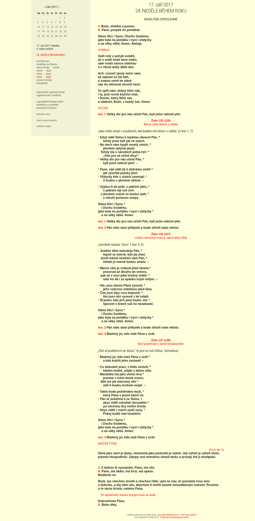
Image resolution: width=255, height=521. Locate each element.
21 (56, 31)
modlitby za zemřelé (47, 104)
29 (60, 36)
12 (47, 27)
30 (65, 36)
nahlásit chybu (44, 126)
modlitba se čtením (47, 64)
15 (60, 27)
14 (56, 27)
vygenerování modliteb (49, 95)
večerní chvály (44, 80)
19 (47, 31)
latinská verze (43, 114)
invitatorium (43, 61)
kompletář (42, 83)
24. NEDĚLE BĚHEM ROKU (51, 55)
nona (39, 76)
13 (52, 27)
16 (65, 27)
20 (52, 31)
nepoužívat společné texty (51, 92)
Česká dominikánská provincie (174, 517)
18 (43, 31)
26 (47, 36)
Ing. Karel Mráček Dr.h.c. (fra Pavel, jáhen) (177, 515)
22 (60, 31)
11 (43, 27)
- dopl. (48, 70)
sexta (40, 73)
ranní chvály (43, 67)
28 (56, 36)
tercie (40, 70)
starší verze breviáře (47, 120)
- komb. (56, 67)
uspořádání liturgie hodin (50, 101)
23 (65, 31)
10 (38, 27)
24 (38, 36)
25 (43, 36)
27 (52, 36)
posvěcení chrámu (47, 107)
